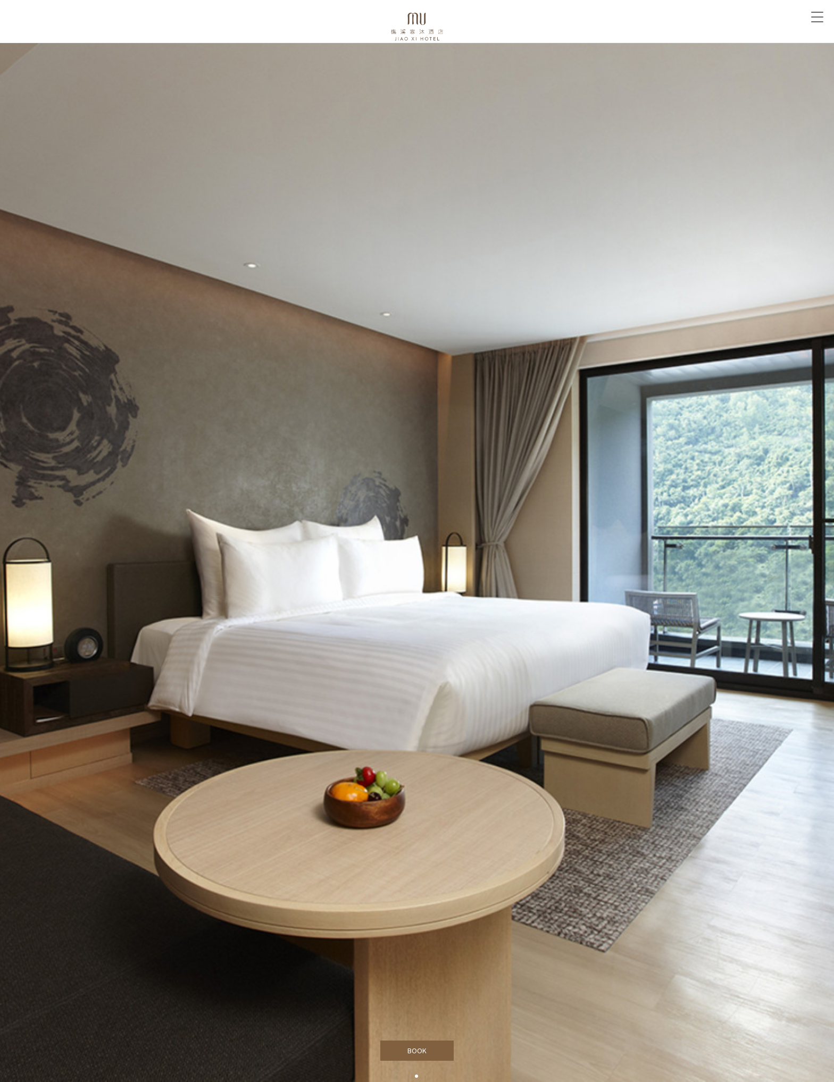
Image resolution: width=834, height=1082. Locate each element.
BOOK (417, 1050)
